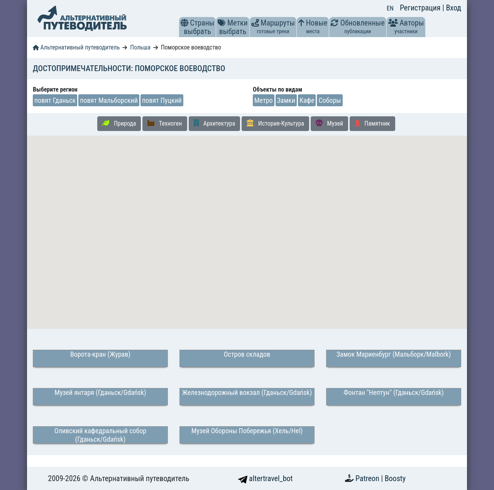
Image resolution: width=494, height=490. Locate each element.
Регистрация (421, 7)
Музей (329, 123)
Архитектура (214, 123)
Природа (119, 123)
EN (390, 8)
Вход (453, 7)
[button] (184, 23)
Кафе (306, 100)
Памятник (372, 123)
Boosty (395, 478)
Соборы (329, 100)
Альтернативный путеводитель (76, 47)
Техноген (164, 123)
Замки (286, 100)
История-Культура (275, 123)
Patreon (368, 478)
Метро (263, 100)
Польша (140, 47)
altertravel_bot (265, 478)
